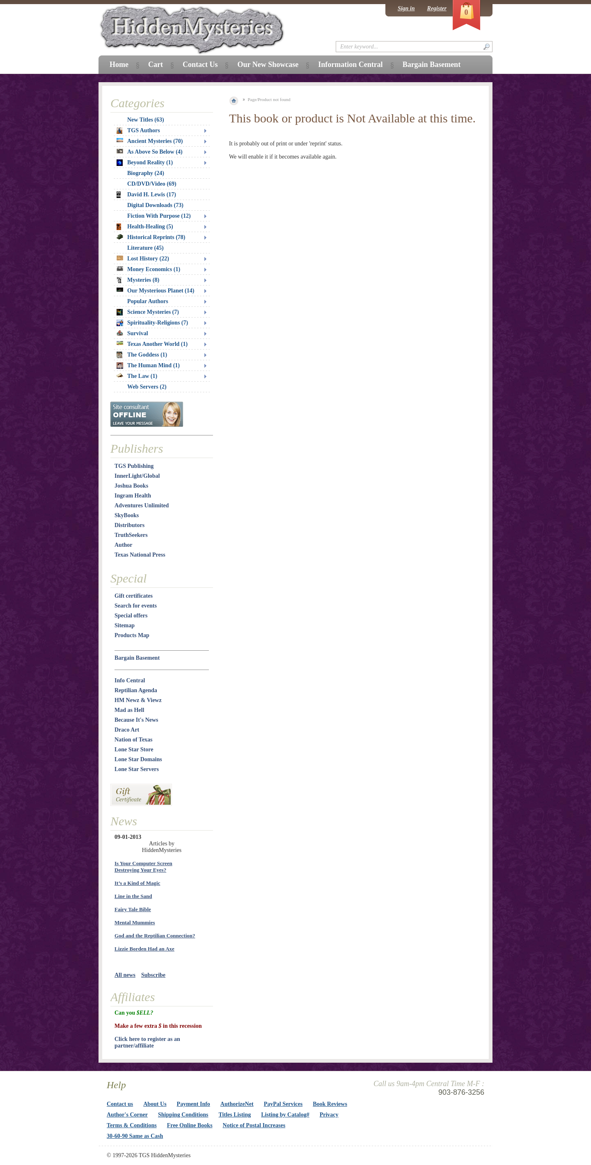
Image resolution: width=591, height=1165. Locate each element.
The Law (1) (137, 376)
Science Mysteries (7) (148, 312)
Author (124, 545)
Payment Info (193, 1104)
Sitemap (125, 625)
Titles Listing (235, 1115)
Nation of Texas (134, 740)
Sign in (406, 8)
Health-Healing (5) (145, 226)
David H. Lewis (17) (146, 194)
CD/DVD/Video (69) (151, 184)
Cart (155, 64)
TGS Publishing (134, 466)
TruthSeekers (131, 535)
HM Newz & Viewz (138, 700)
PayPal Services (283, 1104)
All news (125, 975)
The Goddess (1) (142, 355)
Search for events (136, 606)
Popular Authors (147, 301)
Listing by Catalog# (285, 1115)
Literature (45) (145, 248)
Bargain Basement (137, 658)
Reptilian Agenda (136, 690)
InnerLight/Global (137, 476)
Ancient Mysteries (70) (150, 141)
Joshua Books (131, 486)
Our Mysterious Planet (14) (155, 291)
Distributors (129, 525)
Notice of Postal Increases (254, 1125)
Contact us (120, 1104)
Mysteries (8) (138, 280)
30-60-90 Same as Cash (135, 1136)
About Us (154, 1104)
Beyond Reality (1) (145, 162)
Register (437, 8)
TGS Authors (138, 130)
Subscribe (153, 975)
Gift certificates (134, 596)
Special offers (131, 615)
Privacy (329, 1115)
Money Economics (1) (148, 269)
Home (119, 64)
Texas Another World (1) (152, 344)
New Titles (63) (145, 120)
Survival (132, 333)
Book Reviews (330, 1104)
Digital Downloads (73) (155, 205)
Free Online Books (190, 1125)
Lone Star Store (134, 749)
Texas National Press (140, 555)
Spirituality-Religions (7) (152, 323)
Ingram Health (133, 496)
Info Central (130, 680)
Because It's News (136, 720)
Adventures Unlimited (142, 505)
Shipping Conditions (183, 1115)
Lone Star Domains (138, 759)
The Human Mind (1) (148, 365)
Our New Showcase (267, 64)
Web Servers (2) (147, 387)
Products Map (132, 635)
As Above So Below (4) (150, 152)
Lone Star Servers (137, 769)
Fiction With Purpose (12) (159, 216)
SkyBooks (127, 515)
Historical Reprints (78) (151, 237)
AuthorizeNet (237, 1104)
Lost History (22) (143, 259)
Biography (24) (145, 173)
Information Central (350, 64)
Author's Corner (127, 1115)
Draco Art (127, 730)
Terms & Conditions (132, 1125)
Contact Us (200, 64)
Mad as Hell (129, 710)
